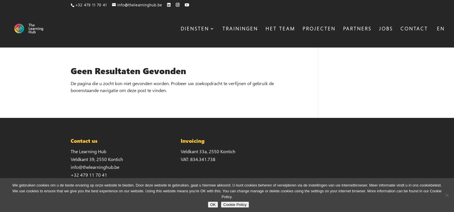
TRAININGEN (240, 29)
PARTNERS (357, 29)
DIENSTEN (195, 29)
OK (213, 204)
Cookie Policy (235, 204)
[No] (447, 195)
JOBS (386, 29)
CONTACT (414, 29)
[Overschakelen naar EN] (440, 37)
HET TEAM (280, 29)
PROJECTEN (319, 29)
